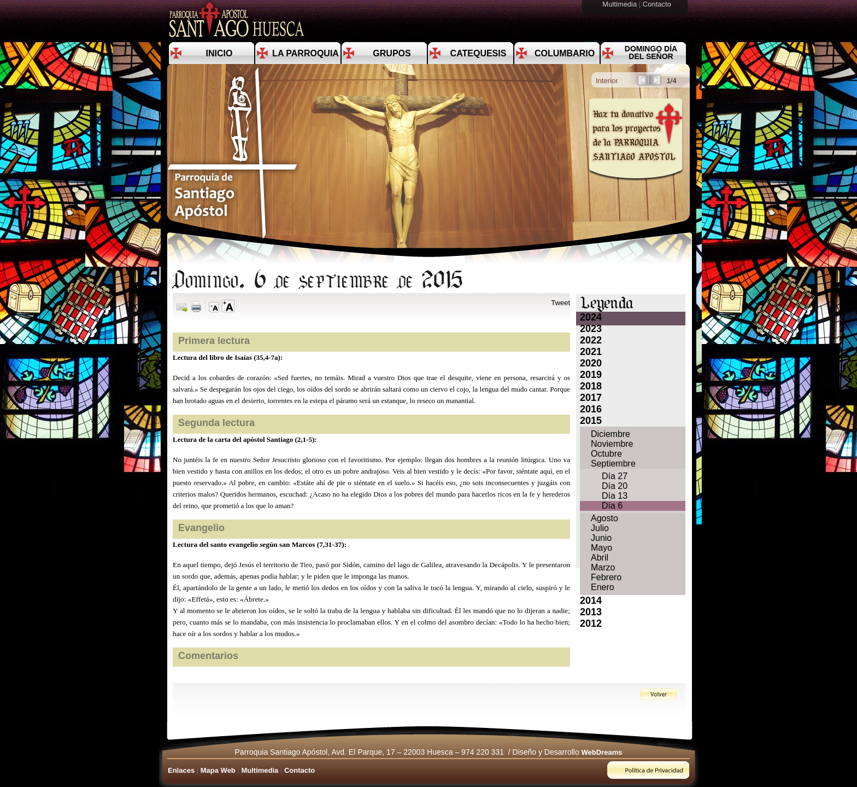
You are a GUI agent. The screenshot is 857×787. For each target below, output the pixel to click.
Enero (602, 587)
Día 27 (614, 476)
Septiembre (613, 463)
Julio (600, 528)
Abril (599, 557)
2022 (591, 340)
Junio (601, 538)
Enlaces (181, 770)
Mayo (601, 547)
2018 (591, 386)
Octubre (606, 453)
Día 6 (612, 505)
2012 (591, 623)
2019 (591, 374)
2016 (591, 409)
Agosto (604, 518)
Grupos (391, 53)
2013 (591, 612)
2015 (591, 420)
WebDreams (602, 752)
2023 (591, 328)
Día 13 (614, 495)
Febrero (606, 577)
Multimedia (620, 4)
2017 (591, 397)
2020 (591, 363)
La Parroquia (305, 53)
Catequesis (478, 53)
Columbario (565, 53)
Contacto (658, 4)
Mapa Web (218, 770)
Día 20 (614, 486)
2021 (591, 351)
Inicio (219, 53)
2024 (591, 317)
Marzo (603, 567)
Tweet (560, 303)
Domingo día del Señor (651, 52)
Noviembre (612, 443)
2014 (591, 600)
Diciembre (610, 434)
